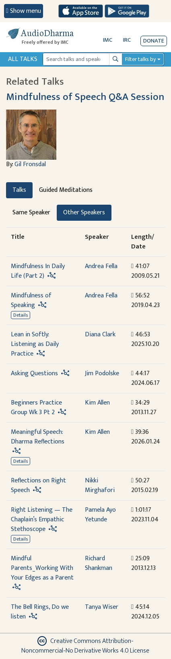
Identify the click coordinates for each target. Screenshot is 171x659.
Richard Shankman (98, 563)
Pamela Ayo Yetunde (100, 514)
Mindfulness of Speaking (31, 300)
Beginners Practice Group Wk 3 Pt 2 (36, 407)
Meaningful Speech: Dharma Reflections (37, 437)
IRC (127, 40)
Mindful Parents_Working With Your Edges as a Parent (42, 568)
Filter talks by (140, 59)
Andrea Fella (101, 266)
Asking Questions (34, 373)
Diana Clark (100, 334)
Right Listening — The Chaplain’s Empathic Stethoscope (41, 519)
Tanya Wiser (101, 607)
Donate (153, 41)
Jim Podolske (102, 373)
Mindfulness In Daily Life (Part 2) (38, 271)
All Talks (22, 59)
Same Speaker (31, 212)
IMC (107, 40)
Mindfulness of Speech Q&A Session (85, 97)
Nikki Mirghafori (100, 485)
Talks (19, 190)
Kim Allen (97, 402)
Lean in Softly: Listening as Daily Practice (35, 344)
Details (20, 315)
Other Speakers (84, 212)
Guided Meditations (66, 190)
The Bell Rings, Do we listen (40, 612)
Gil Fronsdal (30, 164)
